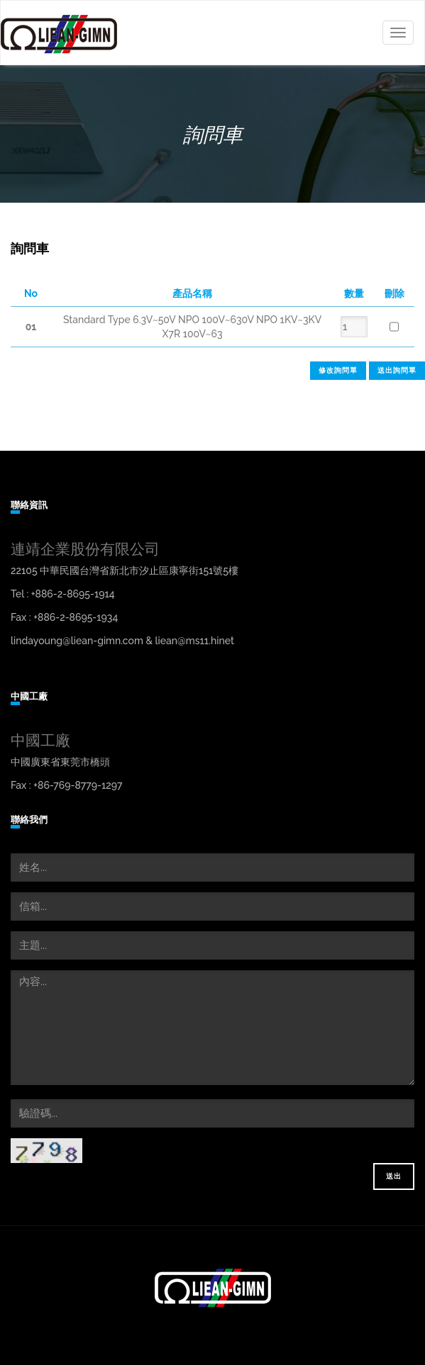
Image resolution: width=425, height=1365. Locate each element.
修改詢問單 (338, 370)
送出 (394, 1176)
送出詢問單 (396, 370)
